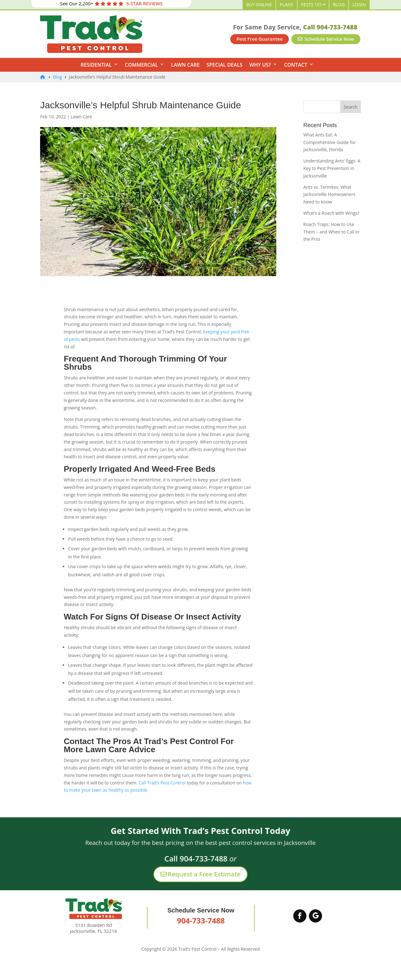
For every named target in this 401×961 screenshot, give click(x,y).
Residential (96, 64)
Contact (295, 64)
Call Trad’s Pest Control (161, 783)
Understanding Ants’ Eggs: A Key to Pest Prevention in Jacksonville (331, 168)
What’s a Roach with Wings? (331, 213)
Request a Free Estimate (200, 874)
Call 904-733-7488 (330, 27)
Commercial (141, 64)
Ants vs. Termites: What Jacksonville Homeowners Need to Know (329, 194)
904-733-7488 (201, 920)
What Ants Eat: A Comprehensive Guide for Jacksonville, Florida (329, 142)
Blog (339, 5)
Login (359, 5)
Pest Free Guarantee (260, 39)
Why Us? (260, 64)
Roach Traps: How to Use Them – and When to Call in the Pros (331, 231)
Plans (286, 5)
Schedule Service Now (326, 39)
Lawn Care (185, 64)
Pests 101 (311, 5)
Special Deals (224, 64)
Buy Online (259, 5)
